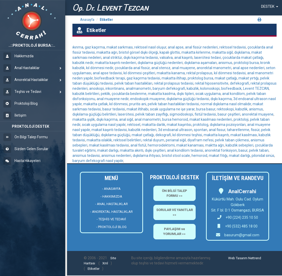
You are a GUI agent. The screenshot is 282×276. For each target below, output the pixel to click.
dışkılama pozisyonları (228, 125)
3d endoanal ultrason (175, 130)
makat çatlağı (226, 78)
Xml (105, 263)
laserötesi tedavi (207, 57)
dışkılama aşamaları (200, 63)
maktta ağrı (214, 145)
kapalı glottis (170, 52)
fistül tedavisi (205, 114)
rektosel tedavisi (232, 47)
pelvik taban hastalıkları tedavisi (173, 104)
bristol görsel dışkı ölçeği (138, 52)
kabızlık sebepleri (239, 145)
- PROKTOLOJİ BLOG (111, 227)
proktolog (200, 125)
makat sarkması (119, 47)
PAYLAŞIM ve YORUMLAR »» (174, 231)
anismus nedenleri (116, 155)
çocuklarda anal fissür (132, 68)
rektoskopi (225, 109)
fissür (255, 130)
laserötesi (126, 114)
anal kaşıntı (183, 57)
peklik (105, 94)
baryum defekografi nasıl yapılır (97, 161)
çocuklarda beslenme (129, 94)
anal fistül (138, 145)
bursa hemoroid (175, 119)
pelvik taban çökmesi (232, 140)
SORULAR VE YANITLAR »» (174, 212)
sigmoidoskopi (181, 114)
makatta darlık (153, 125)
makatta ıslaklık (99, 140)
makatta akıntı (131, 150)
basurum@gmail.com (241, 235)
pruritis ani (137, 104)
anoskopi (96, 88)
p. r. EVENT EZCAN (110, 7)
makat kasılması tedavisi (109, 145)
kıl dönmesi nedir (99, 68)
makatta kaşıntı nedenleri (115, 63)
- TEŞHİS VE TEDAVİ (111, 219)
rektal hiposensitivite (211, 83)
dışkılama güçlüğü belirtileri (94, 114)
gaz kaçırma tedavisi (143, 78)
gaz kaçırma (95, 47)
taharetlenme (238, 130)
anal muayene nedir (113, 99)
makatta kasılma (161, 94)
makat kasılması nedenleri (210, 119)
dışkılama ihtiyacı (146, 155)
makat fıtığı (218, 155)
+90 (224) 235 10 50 (237, 217)
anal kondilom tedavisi (185, 150)
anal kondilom (233, 94)
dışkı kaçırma (221, 99)
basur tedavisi (113, 109)
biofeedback (231, 88)
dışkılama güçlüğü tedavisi (188, 99)
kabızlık (193, 88)
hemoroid (199, 155)
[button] (269, 6)
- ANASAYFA (111, 189)
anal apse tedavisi (107, 73)
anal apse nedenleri (248, 68)
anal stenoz (160, 68)
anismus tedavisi (86, 155)
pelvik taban (259, 150)
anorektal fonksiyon (221, 150)
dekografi (163, 135)
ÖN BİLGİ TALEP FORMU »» (174, 193)
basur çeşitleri (229, 114)
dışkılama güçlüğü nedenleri (160, 63)
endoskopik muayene (147, 99)
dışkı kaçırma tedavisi (140, 57)
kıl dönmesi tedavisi (230, 73)
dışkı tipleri (185, 94)
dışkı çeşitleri (155, 150)
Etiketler (106, 20)
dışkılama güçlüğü (115, 135)
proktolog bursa (200, 78)
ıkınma (77, 47)
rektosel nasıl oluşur (150, 47)
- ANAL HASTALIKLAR (111, 204)
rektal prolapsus (199, 73)
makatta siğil (222, 52)
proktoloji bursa (246, 63)
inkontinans (114, 88)
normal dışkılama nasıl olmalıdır (226, 104)
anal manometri (148, 119)
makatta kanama (171, 73)
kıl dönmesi (118, 104)
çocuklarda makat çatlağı (242, 57)
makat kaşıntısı (179, 125)
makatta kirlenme (195, 52)
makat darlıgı (107, 150)
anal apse (176, 47)
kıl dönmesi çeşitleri (139, 73)
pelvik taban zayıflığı (151, 114)
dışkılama (242, 52)
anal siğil (126, 119)
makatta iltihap (174, 78)
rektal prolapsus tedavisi (173, 83)
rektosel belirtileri (127, 140)
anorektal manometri (214, 68)
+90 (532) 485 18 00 (241, 226)
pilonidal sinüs (263, 155)
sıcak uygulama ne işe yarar (172, 109)
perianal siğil (176, 140)
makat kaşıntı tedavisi (109, 130)
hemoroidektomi (161, 145)
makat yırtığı (248, 78)
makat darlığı (239, 155)
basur (242, 150)
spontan (200, 130)
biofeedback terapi (109, 78)
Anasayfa (87, 20)
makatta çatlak (95, 104)
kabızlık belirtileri (85, 94)
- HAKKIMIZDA (111, 196)
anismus (225, 63)
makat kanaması (190, 145)
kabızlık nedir (82, 63)
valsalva (166, 57)
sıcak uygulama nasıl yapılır (104, 125)
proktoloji (241, 119)
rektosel (133, 125)
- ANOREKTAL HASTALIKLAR (111, 212)
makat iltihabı (137, 109)
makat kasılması (243, 135)
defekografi (239, 83)
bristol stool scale (176, 155)
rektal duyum (153, 140)
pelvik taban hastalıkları (133, 83)
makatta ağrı (106, 52)
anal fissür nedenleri (201, 47)
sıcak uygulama (208, 94)
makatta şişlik (83, 119)
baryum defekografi (169, 88)
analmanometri (138, 88)
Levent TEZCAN (256, 88)
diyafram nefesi (200, 140)
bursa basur (205, 109)
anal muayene (183, 68)
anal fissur (217, 130)
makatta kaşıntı (216, 135)
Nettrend (254, 258)
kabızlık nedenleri (142, 130)
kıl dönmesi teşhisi (187, 135)
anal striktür (112, 57)
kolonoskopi (210, 88)
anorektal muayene (257, 114)
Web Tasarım (237, 258)
